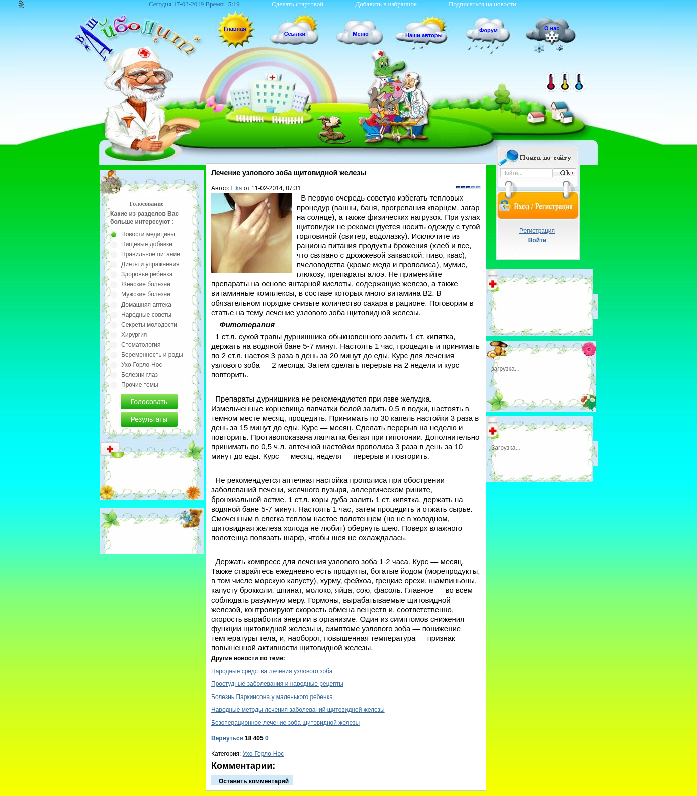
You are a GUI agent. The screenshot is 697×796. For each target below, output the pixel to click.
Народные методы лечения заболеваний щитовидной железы (298, 709)
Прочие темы (139, 384)
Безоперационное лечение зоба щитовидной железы (285, 722)
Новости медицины (148, 234)
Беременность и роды (152, 354)
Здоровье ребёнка (146, 274)
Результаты (149, 419)
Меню (360, 34)
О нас (552, 28)
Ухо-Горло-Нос (263, 753)
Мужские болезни (145, 294)
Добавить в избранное (385, 4)
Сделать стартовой (297, 4)
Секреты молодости (149, 324)
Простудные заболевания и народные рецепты (277, 683)
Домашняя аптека (146, 304)
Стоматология (141, 344)
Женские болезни (145, 284)
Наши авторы (424, 35)
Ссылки (295, 34)
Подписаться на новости (482, 4)
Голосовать (149, 401)
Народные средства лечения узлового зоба (271, 671)
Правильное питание (150, 254)
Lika (236, 188)
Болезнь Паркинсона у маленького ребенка (272, 697)
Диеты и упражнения (150, 264)
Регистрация (537, 230)
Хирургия (134, 334)
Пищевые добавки (146, 244)
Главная (235, 29)
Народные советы (146, 314)
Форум (488, 30)
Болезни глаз (139, 374)
